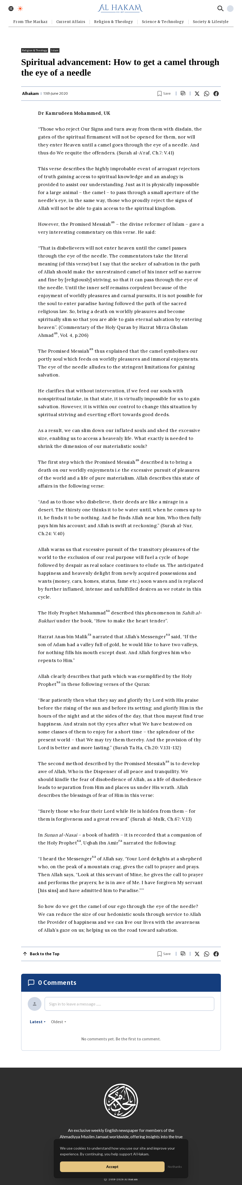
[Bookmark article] (164, 93)
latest (38, 1021)
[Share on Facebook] (216, 93)
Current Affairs (71, 22)
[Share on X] (197, 93)
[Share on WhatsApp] (206, 93)
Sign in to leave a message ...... (75, 1003)
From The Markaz (30, 22)
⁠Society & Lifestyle (211, 22)
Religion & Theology (113, 22)
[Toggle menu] (10, 8)
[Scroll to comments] (183, 93)
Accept (112, 1166)
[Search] (220, 8)
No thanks (175, 1167)
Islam (54, 50)
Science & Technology (163, 22)
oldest (58, 1021)
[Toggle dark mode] (20, 8)
